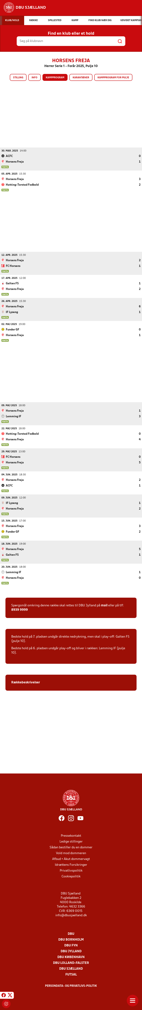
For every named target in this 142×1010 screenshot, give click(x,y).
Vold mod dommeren (71, 853)
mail (104, 605)
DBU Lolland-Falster (71, 962)
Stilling (18, 77)
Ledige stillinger (71, 841)
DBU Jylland (71, 951)
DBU (71, 933)
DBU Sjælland (71, 968)
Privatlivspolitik (71, 870)
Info (34, 77)
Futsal (71, 974)
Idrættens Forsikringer (71, 864)
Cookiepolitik (71, 876)
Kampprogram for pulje (113, 77)
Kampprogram (55, 77)
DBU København (71, 957)
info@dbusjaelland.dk (71, 915)
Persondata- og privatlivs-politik (71, 986)
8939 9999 (19, 609)
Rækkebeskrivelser (26, 682)
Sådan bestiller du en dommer (71, 847)
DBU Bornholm (71, 939)
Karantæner (81, 77)
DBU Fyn (71, 945)
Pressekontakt (71, 835)
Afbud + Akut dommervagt (71, 858)
